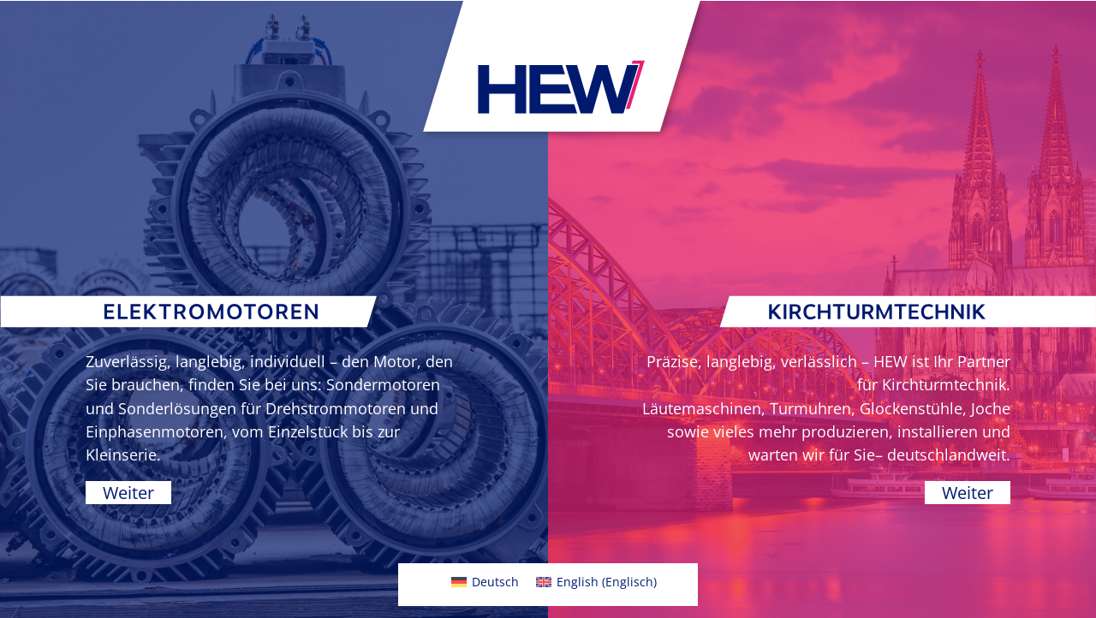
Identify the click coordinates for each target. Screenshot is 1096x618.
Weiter (128, 492)
